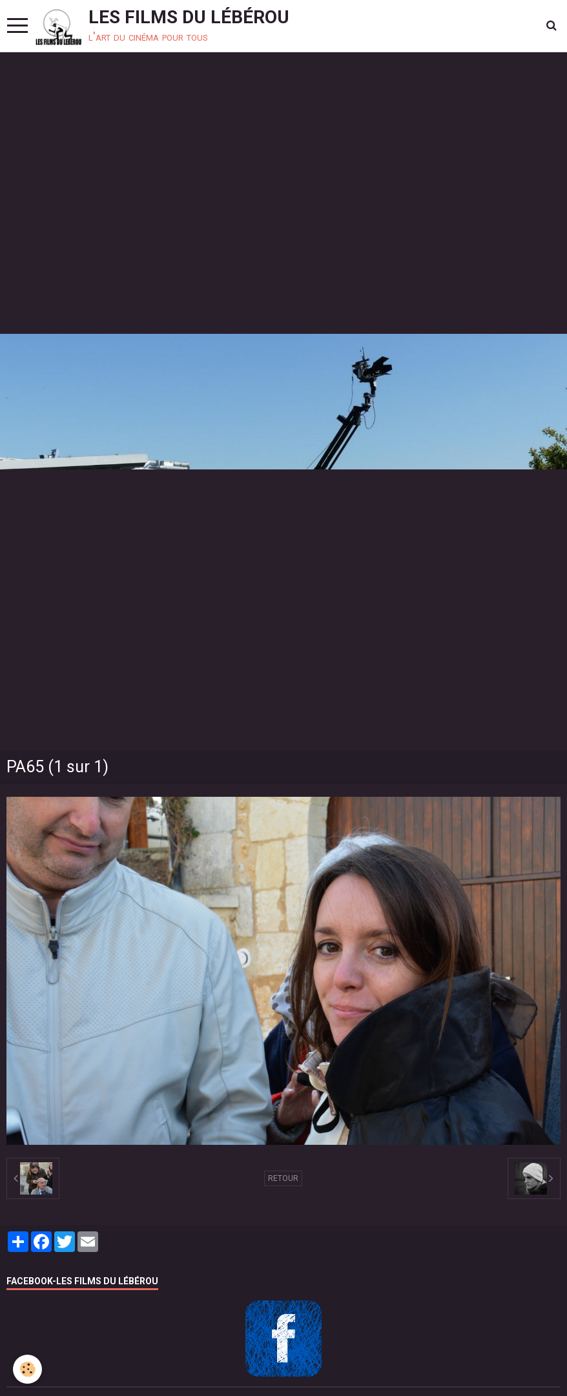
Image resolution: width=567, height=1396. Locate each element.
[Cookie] (27, 1369)
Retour (283, 1178)
